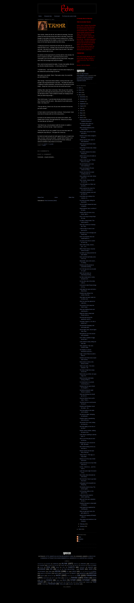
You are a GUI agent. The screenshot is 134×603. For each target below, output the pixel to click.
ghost (78, 541)
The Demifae (57, 582)
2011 (80, 94)
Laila (74, 571)
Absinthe (40, 563)
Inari (82, 569)
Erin (57, 567)
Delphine (69, 565)
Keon (57, 571)
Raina (74, 578)
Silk (64, 580)
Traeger (52, 584)
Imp (58, 569)
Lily (81, 571)
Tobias (80, 582)
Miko (56, 573)
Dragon (83, 565)
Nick (58, 575)
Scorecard (57, 16)
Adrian (55, 563)
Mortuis (79, 537)
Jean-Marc (41, 571)
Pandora (91, 575)
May (81, 113)
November (83, 99)
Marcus (43, 573)
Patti (53, 578)
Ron (42, 580)
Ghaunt (82, 567)
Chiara (50, 565)
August (82, 106)
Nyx (73, 575)
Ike (51, 569)
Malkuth (87, 571)
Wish (78, 584)
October (82, 101)
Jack (91, 569)
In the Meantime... (69, 569)
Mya (42, 575)
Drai (89, 565)
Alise (64, 563)
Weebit (71, 584)
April (81, 115)
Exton (78, 73)
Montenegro (65, 573)
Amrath (76, 563)
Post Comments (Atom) (51, 200)
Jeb (50, 571)
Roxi (58, 580)
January (82, 526)
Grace (90, 567)
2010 (80, 529)
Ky (68, 571)
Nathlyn (50, 575)
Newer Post (41, 197)
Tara (48, 582)
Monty (74, 573)
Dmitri (77, 565)
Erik (48, 567)
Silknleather (80, 539)
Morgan (83, 573)
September (83, 103)
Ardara (83, 563)
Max (49, 573)
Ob (78, 575)
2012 (80, 92)
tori (94, 582)
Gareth (71, 567)
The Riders (66, 582)
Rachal (66, 578)
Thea (74, 582)
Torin (44, 584)
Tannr (44, 145)
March (82, 117)
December (83, 96)
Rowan (49, 580)
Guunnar (41, 569)
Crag (62, 565)
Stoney (86, 580)
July (81, 108)
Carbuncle (93, 563)
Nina (68, 575)
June (81, 110)
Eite (41, 567)
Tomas (88, 582)
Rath (94, 578)
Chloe (56, 565)
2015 (80, 90)
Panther (46, 578)
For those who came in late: (69, 16)
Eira (94, 565)
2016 (80, 87)
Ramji (86, 578)
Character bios (48, 16)
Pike (59, 578)
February (82, 524)
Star (73, 580)
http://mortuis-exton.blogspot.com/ (59, 556)
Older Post (71, 197)
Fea (63, 567)
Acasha (48, 563)
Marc (94, 571)
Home (40, 16)
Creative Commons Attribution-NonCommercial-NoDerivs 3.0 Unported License (85, 79)
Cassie (41, 565)
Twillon (63, 584)
